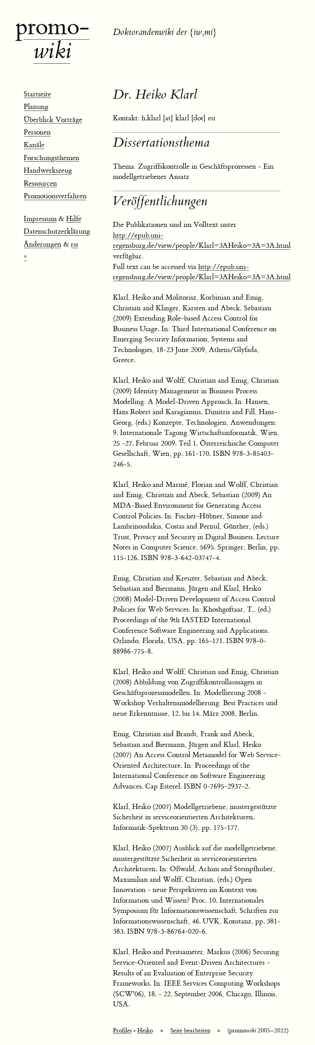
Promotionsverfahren (55, 196)
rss (74, 244)
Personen (37, 132)
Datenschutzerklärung (57, 231)
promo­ (52, 39)
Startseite (37, 94)
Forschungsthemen (51, 157)
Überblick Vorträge (53, 119)
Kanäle (34, 144)
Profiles (122, 1030)
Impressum (40, 218)
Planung (36, 106)
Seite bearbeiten (190, 1030)
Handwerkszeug (48, 170)
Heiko (145, 1030)
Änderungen (42, 244)
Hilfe (73, 218)
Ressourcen (40, 183)
